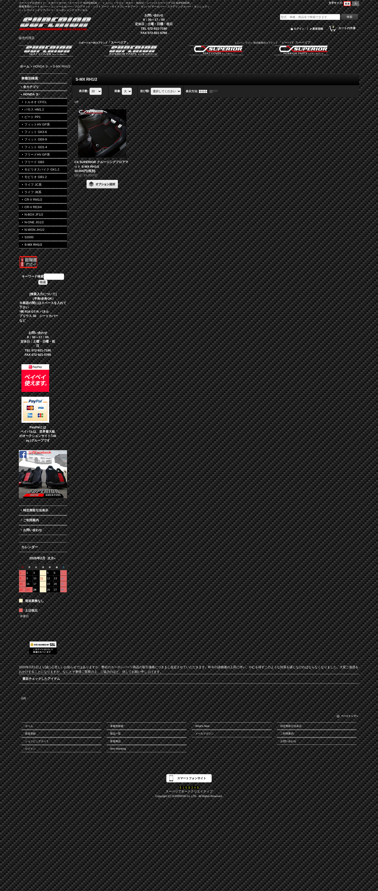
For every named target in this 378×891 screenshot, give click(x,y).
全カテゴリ (31, 87)
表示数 (83, 91)
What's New (202, 726)
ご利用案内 (31, 520)
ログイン (299, 28)
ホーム (29, 726)
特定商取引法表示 (35, 510)
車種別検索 (116, 726)
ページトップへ (349, 716)
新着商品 (115, 741)
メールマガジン (204, 733)
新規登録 (317, 28)
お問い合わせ (32, 530)
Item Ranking (118, 748)
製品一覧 (115, 733)
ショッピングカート (37, 741)
